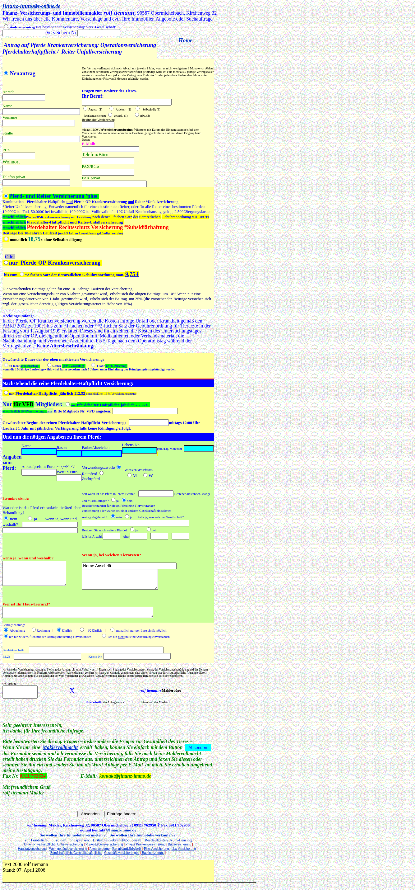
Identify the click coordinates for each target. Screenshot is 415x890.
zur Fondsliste (36, 840)
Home (185, 40)
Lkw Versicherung (183, 848)
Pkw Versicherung (157, 848)
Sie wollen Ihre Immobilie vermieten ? (73, 835)
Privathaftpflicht (44, 844)
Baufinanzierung (152, 853)
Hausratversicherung (32, 848)
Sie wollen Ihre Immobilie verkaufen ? (143, 835)
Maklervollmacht (60, 747)
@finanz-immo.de (120, 830)
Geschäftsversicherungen (121, 853)
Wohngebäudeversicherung (68, 848)
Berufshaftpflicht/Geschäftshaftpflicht (76, 853)
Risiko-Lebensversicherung (104, 844)
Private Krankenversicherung (145, 844)
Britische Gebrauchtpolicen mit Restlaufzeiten (130, 840)
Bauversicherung (179, 844)
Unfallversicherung (70, 844)
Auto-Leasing (180, 840)
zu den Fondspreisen (72, 840)
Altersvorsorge (100, 848)
